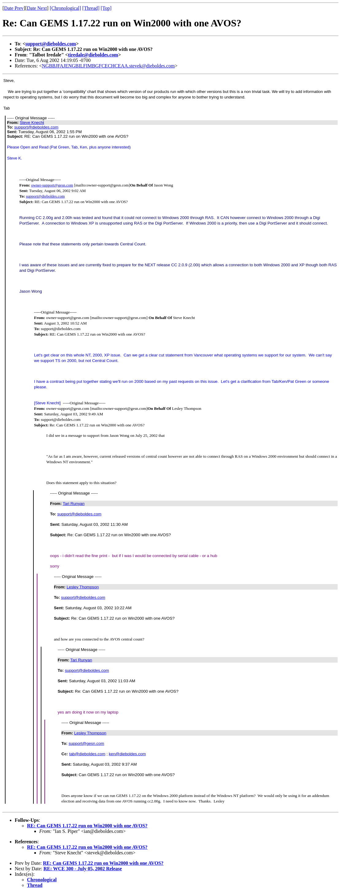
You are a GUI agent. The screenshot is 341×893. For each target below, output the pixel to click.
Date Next (37, 8)
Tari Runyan (74, 503)
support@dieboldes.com (50, 43)
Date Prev (14, 8)
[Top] (106, 8)
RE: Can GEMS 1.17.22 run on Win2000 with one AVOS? (87, 825)
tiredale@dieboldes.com (93, 54)
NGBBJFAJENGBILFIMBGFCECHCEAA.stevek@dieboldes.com (108, 65)
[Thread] (90, 8)
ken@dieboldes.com (127, 754)
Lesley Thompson (83, 587)
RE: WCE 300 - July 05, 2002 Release (83, 868)
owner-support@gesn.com (52, 185)
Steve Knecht (32, 122)
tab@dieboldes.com (87, 754)
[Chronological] (65, 8)
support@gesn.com (86, 743)
